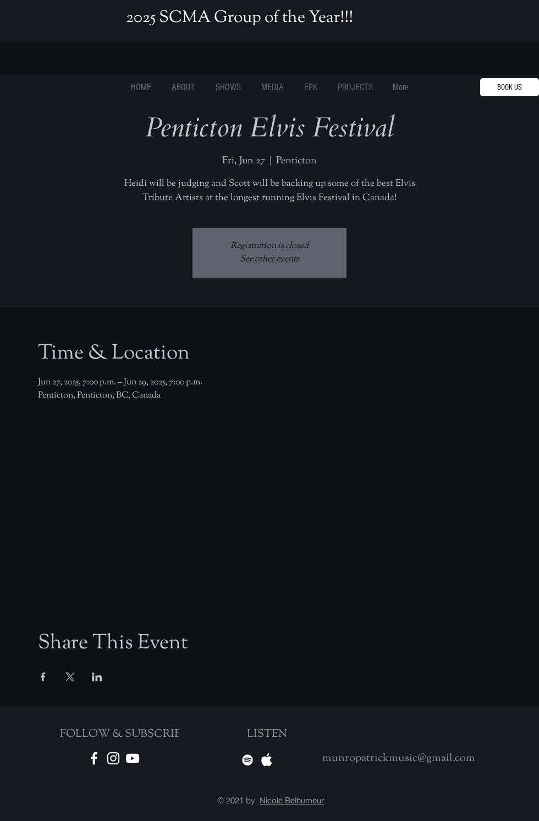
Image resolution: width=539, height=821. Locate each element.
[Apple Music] (266, 760)
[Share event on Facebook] (43, 677)
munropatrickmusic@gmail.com (398, 759)
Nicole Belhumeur (292, 800)
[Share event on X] (70, 677)
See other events (269, 259)
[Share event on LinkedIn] (97, 677)
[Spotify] (247, 760)
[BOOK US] (509, 87)
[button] (355, 87)
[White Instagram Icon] (113, 758)
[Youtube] (132, 758)
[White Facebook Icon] (94, 758)
